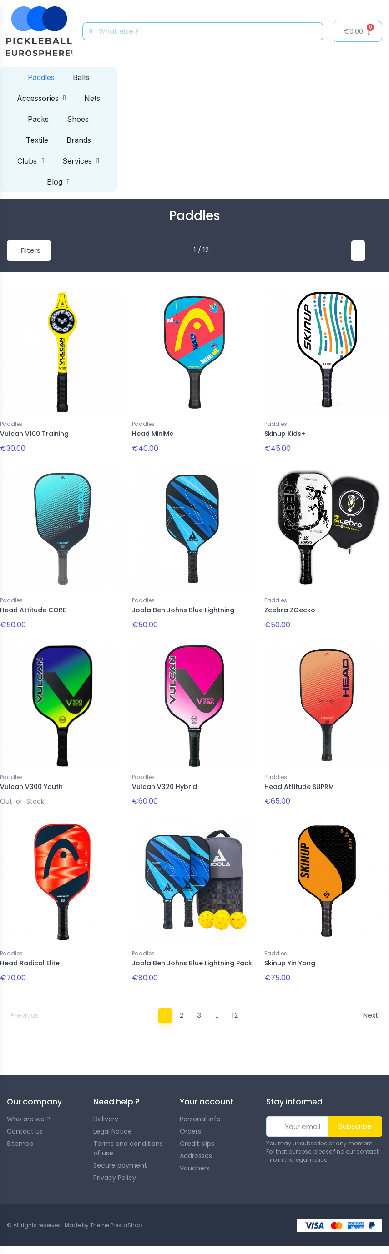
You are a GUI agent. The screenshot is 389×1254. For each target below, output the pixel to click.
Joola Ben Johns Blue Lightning (183, 608)
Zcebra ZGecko (289, 608)
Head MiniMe (152, 433)
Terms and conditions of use (128, 1142)
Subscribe (355, 1120)
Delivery (105, 1113)
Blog (58, 182)
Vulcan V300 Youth (31, 783)
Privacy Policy (114, 1171)
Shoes (78, 119)
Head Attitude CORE (33, 608)
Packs (38, 119)
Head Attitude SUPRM (299, 783)
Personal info (200, 1113)
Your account (206, 1095)
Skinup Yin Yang (289, 958)
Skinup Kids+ (284, 433)
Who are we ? (28, 1113)
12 (235, 1009)
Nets (92, 98)
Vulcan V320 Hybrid (164, 783)
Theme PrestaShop (116, 1219)
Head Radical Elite (30, 958)
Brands (78, 140)
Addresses (196, 1149)
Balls (81, 77)
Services (80, 161)
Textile (37, 140)
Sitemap (20, 1137)
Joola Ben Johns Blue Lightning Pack (192, 958)
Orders (190, 1125)
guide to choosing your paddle (332, 1045)
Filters (30, 250)
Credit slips (197, 1137)
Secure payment (120, 1159)
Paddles (41, 77)
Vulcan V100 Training (34, 433)
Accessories (41, 98)
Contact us (25, 1125)
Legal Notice (112, 1125)
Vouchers (195, 1162)
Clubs (30, 161)
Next (371, 1009)
